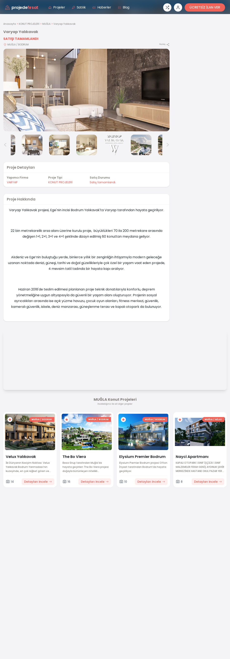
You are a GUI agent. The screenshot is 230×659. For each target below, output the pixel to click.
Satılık (79, 7)
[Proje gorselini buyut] (86, 90)
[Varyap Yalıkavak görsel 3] (32, 145)
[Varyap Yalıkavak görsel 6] (114, 145)
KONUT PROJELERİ (29, 24)
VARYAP (12, 182)
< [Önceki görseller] (5, 145)
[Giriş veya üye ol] (178, 7)
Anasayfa (9, 24)
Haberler (101, 7)
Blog (123, 7)
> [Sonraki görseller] (168, 145)
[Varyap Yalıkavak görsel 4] (59, 145)
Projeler (56, 7)
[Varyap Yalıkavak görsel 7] (141, 145)
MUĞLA (46, 24)
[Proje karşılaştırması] (167, 7)
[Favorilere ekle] (9, 419)
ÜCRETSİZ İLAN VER (205, 7)
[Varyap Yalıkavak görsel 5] (86, 145)
